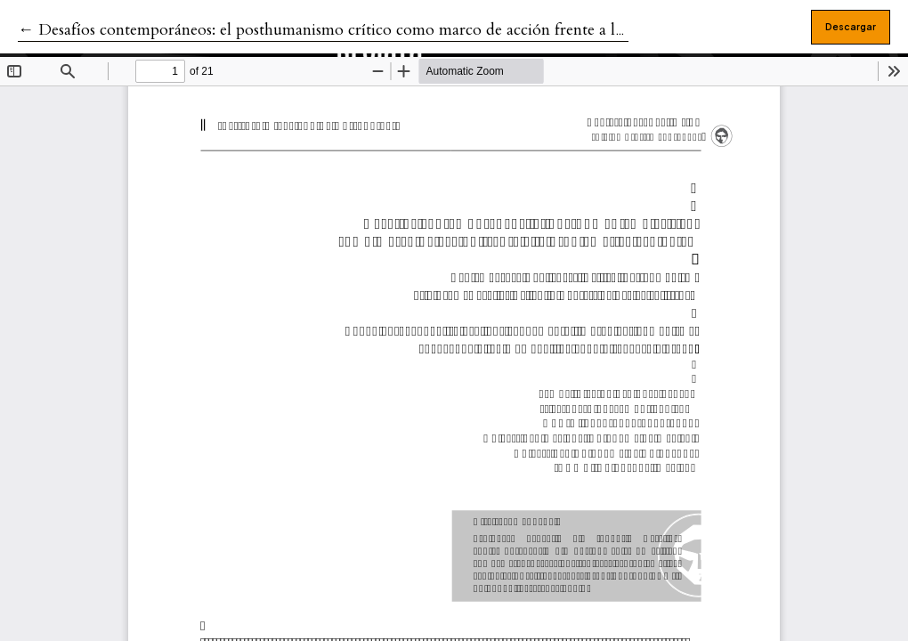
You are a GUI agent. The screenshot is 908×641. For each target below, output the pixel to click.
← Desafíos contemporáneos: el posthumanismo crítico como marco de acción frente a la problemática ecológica (401, 30)
